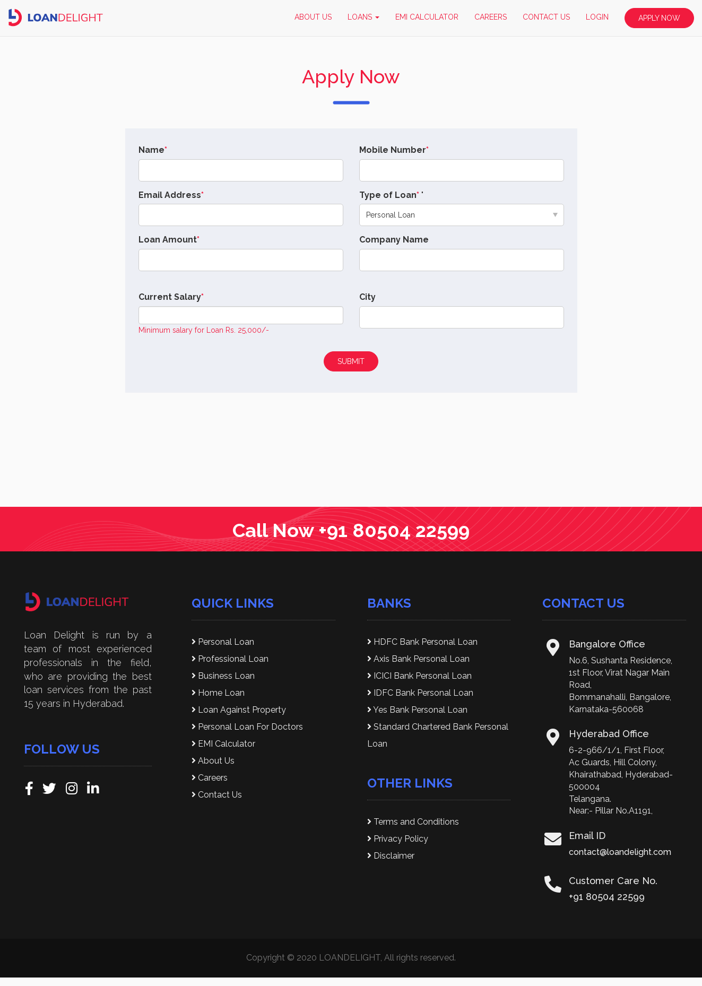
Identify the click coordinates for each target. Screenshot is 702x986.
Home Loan (218, 693)
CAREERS (490, 17)
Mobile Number (394, 150)
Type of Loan (389, 195)
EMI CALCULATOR (426, 17)
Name (152, 150)
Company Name (394, 240)
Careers (210, 778)
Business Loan (223, 676)
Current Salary (171, 297)
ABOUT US (313, 17)
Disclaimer (390, 856)
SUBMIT (351, 361)
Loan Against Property (239, 710)
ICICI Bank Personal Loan (419, 676)
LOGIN (597, 17)
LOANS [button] (363, 17)
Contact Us (217, 795)
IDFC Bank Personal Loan (420, 693)
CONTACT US (546, 17)
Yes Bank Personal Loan (417, 710)
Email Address (171, 195)
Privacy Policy (397, 839)
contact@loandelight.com (620, 852)
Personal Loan (223, 642)
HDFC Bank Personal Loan (422, 642)
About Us (213, 761)
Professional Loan (230, 659)
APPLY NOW (659, 18)
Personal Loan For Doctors (247, 727)
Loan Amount (169, 240)
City (367, 297)
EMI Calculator (223, 744)
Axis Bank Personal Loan (418, 659)
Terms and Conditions (413, 822)
